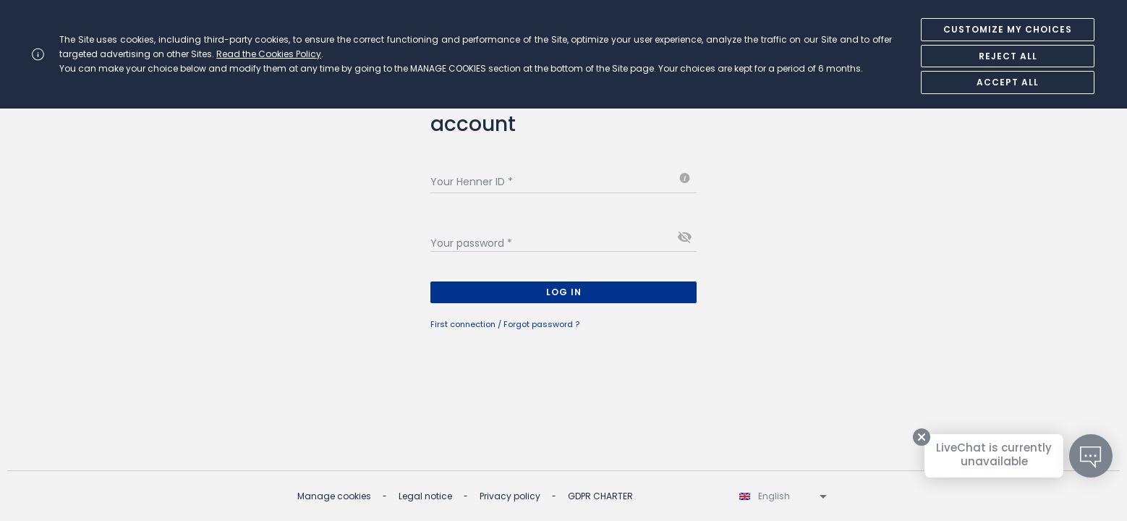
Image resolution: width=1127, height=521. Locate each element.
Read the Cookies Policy (268, 54)
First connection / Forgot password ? (504, 324)
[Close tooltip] (921, 437)
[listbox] (784, 496)
